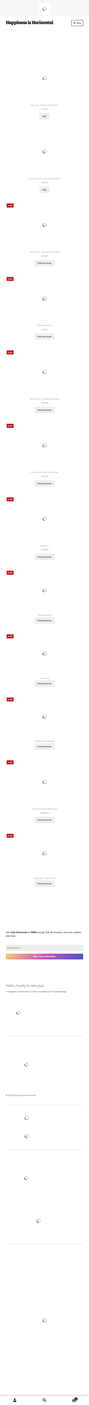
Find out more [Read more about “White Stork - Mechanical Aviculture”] (44, 410)
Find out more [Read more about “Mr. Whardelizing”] (44, 620)
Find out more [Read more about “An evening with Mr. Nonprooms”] (44, 819)
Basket (68, 1398)
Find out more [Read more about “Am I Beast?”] (44, 683)
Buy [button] (44, 116)
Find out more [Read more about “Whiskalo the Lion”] (44, 336)
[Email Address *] (44, 948)
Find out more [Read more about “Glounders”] (44, 556)
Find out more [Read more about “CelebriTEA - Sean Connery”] (44, 883)
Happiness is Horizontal (29, 22)
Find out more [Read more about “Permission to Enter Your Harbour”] (44, 483)
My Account (15, 1400)
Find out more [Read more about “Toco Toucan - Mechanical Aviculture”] (44, 263)
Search (44, 1400)
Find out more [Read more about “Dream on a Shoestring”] (44, 746)
